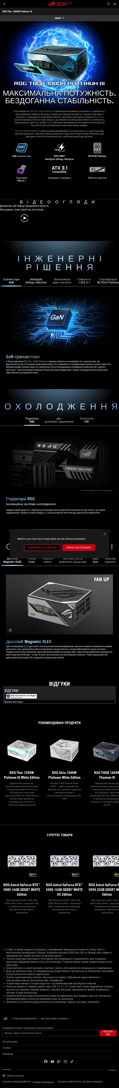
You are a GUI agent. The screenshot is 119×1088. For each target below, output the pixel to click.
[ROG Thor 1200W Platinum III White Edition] (21, 756)
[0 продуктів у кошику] (115, 4)
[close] (105, 534)
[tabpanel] (59, 337)
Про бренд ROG (9, 1042)
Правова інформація (43, 1082)
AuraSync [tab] (95, 560)
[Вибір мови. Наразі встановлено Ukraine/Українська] (13, 1076)
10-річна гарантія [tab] (110, 560)
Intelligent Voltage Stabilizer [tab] (36, 281)
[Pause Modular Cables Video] (10, 630)
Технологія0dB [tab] (87, 420)
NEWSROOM (7, 1054)
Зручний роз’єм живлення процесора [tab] (72, 560)
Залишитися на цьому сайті (42, 547)
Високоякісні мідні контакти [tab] (62, 281)
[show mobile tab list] (59, 18)
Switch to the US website (78, 547)
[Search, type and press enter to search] (108, 4)
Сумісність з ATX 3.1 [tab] (84, 281)
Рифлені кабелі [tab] (47, 560)
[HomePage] (4, 1019)
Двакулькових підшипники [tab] (59, 420)
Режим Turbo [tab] (31, 560)
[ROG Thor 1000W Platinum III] (55, 1018)
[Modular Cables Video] (59, 604)
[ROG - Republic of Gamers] (59, 4)
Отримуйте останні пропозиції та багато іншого (27, 1028)
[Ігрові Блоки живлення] (24, 1018)
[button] (4, 4)
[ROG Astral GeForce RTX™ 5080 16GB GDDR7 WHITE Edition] (21, 871)
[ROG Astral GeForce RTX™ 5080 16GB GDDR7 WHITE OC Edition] (64, 871)
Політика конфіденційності (16, 1081)
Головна (6, 1048)
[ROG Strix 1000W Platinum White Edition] (64, 756)
